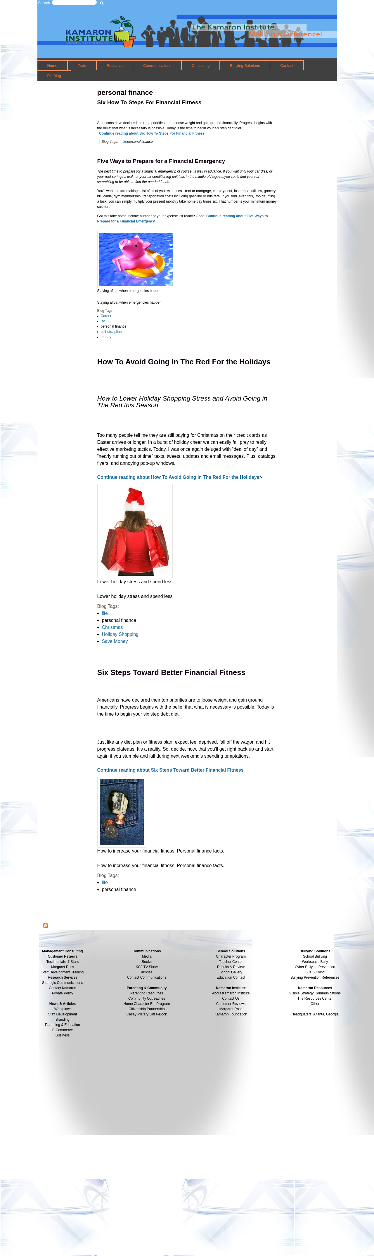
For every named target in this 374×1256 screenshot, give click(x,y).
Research (115, 65)
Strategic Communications (62, 983)
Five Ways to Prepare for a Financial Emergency (161, 161)
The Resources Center (315, 998)
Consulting (200, 65)
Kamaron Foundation (230, 1014)
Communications (157, 65)
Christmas (112, 627)
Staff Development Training (62, 972)
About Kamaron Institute (231, 993)
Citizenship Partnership (147, 1009)
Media (147, 956)
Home (52, 65)
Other (315, 1004)
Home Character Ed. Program (147, 1004)
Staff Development (62, 1014)
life (124, 142)
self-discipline (111, 332)
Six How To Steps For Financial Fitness (149, 102)
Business (63, 1035)
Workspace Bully (315, 962)
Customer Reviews (231, 1004)
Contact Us (230, 998)
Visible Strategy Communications (315, 993)
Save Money (115, 641)
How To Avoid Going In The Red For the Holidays (184, 362)
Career (106, 316)
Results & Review (231, 967)
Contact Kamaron (62, 988)
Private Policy (62, 993)
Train (82, 65)
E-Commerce (62, 1030)
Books (146, 962)
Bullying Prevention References (314, 977)
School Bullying (315, 956)
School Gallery (230, 972)
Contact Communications (146, 977)
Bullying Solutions (245, 65)
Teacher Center (231, 962)
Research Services (62, 977)
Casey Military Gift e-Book (147, 1014)
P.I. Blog (54, 76)
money (106, 337)
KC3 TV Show (146, 967)
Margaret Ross (62, 967)
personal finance (140, 142)
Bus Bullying (315, 972)
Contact (286, 65)
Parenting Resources (146, 993)
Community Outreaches (146, 998)
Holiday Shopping (120, 634)
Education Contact (231, 977)
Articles (146, 972)
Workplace (62, 1009)
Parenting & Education (62, 1025)
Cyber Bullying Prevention (315, 967)
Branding (63, 1019)
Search (44, 3)
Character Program (231, 956)
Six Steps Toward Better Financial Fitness (171, 672)
